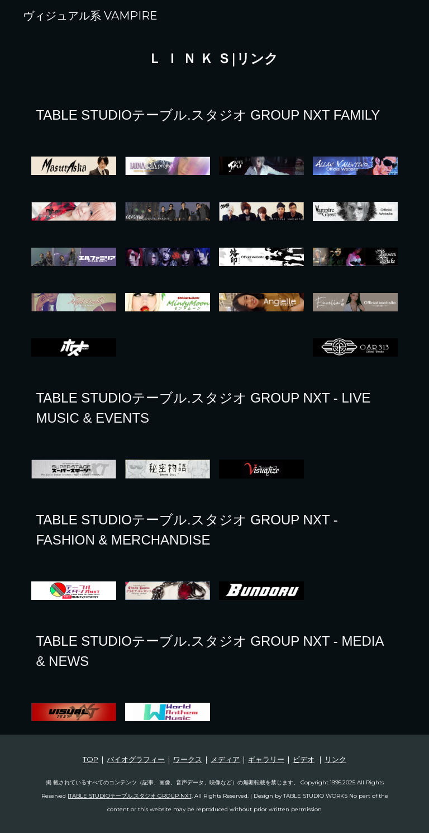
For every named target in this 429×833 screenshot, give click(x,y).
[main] (214, 59)
